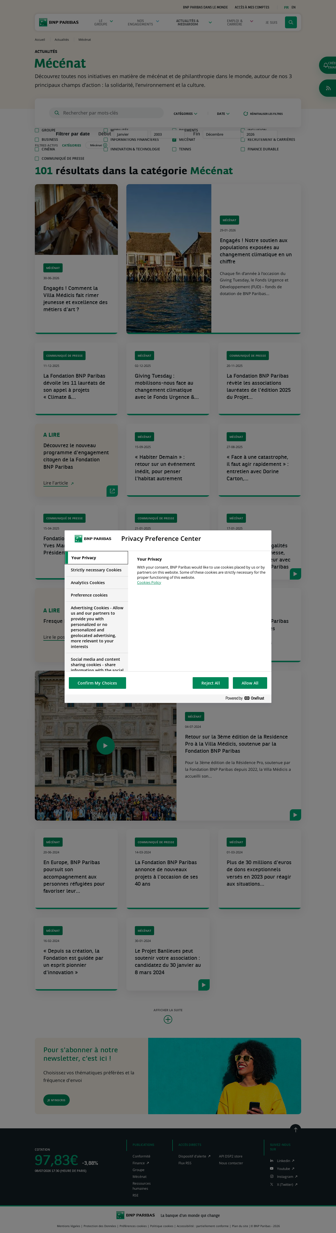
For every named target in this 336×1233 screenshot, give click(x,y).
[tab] (96, 558)
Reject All (210, 683)
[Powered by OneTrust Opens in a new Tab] (247, 698)
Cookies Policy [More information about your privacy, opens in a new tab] (149, 582)
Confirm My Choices (97, 683)
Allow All (250, 683)
